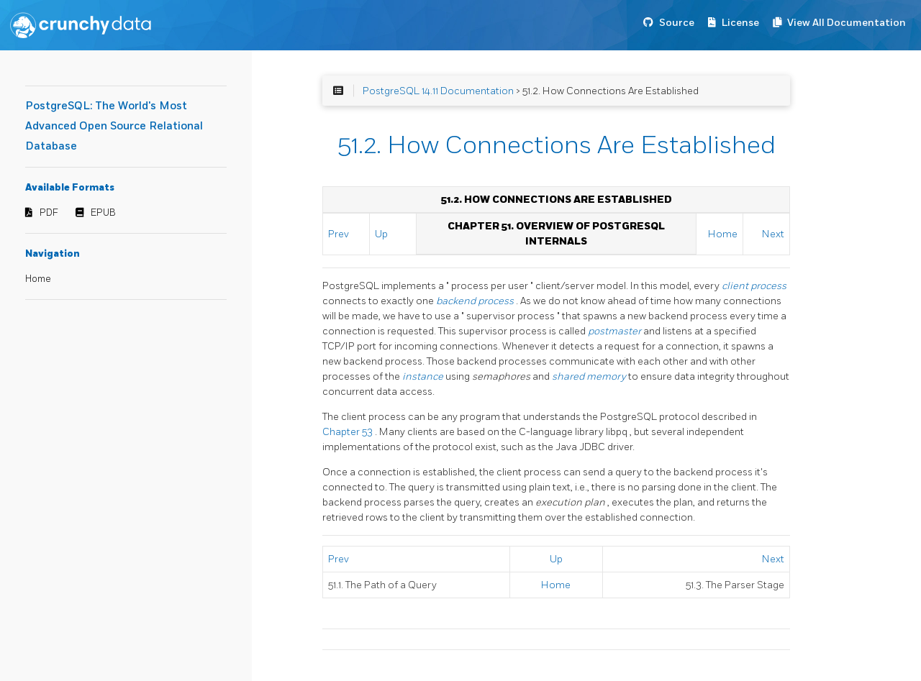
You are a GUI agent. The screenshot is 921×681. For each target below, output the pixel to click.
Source (676, 23)
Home (38, 279)
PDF (49, 213)
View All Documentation (846, 23)
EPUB (103, 213)
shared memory (590, 376)
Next (773, 234)
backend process (476, 301)
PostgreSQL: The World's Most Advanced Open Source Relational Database (114, 126)
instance (423, 376)
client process (754, 286)
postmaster (615, 331)
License (740, 23)
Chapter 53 (348, 432)
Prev (338, 234)
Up (381, 234)
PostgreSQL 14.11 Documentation (438, 91)
